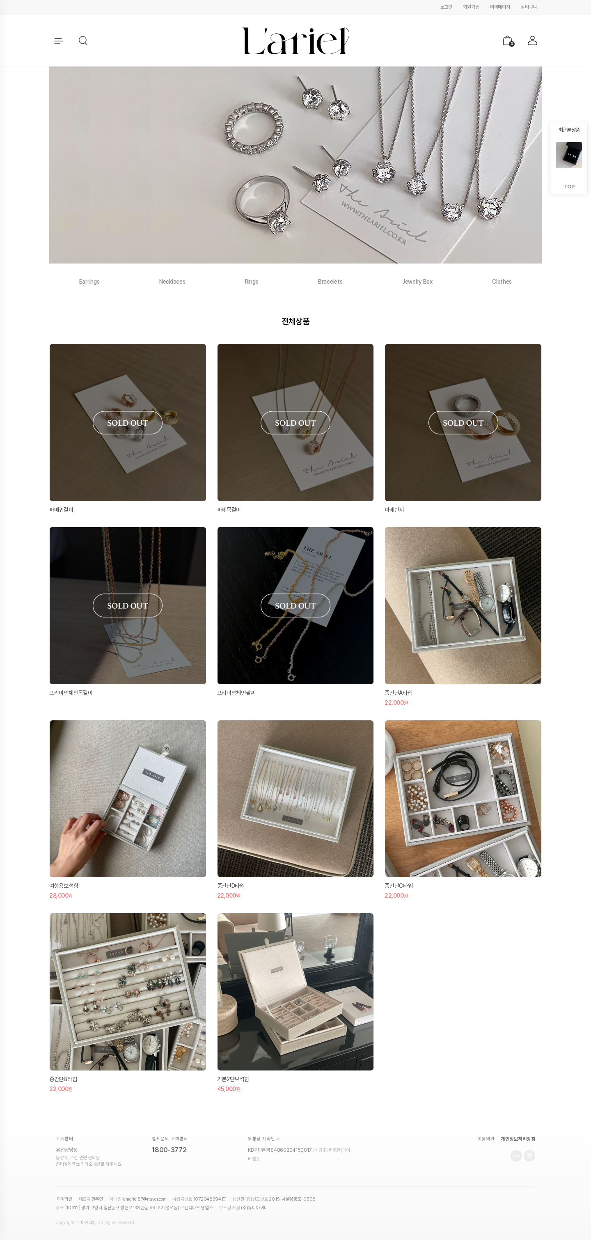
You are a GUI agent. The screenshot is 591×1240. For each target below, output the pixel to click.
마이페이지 (500, 7)
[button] (83, 41)
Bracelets (330, 281)
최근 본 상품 (569, 130)
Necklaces (172, 281)
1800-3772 (169, 1150)
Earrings (89, 281)
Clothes (502, 281)
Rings (252, 281)
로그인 (446, 7)
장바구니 (529, 7)
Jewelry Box (417, 281)
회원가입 (471, 7)
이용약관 (486, 1139)
